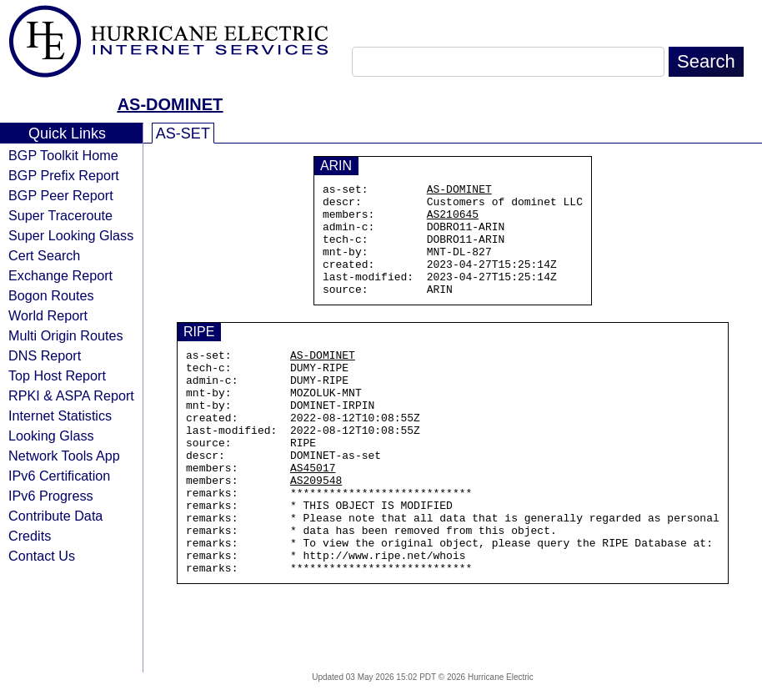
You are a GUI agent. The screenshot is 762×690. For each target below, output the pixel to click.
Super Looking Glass (70, 235)
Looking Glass (51, 435)
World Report (48, 315)
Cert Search (44, 255)
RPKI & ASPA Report (71, 395)
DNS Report (44, 355)
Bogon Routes (51, 295)
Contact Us (41, 555)
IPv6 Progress (50, 495)
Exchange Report (60, 275)
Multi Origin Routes (65, 335)
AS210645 (453, 221)
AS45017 (313, 514)
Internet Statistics (60, 415)
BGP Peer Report (60, 195)
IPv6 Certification (59, 475)
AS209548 (316, 529)
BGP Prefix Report (63, 175)
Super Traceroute (60, 215)
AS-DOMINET (170, 104)
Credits (29, 535)
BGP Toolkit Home (63, 155)
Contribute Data (55, 515)
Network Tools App (64, 455)
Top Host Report (57, 375)
